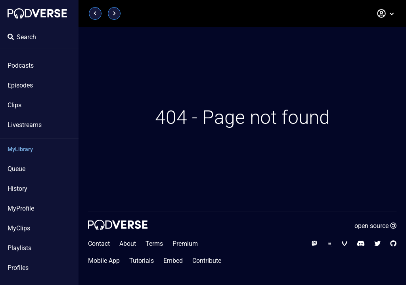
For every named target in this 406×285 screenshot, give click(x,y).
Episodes (20, 85)
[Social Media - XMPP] (344, 244)
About (127, 243)
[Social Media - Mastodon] (314, 244)
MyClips (19, 228)
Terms (154, 243)
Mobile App (104, 260)
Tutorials (141, 260)
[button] (385, 13)
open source (375, 226)
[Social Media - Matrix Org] (329, 244)
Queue (16, 169)
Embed (173, 260)
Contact (99, 243)
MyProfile (21, 208)
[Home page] (37, 13)
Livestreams (25, 125)
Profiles (18, 268)
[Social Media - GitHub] (393, 244)
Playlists (19, 248)
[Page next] (114, 13)
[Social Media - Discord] (361, 244)
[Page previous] (95, 13)
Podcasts (21, 65)
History (17, 188)
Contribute (206, 260)
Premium (185, 243)
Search (22, 37)
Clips (14, 105)
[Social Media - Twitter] (377, 244)
